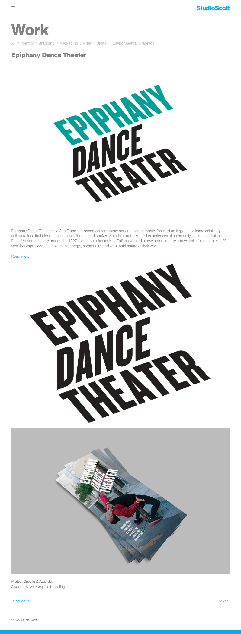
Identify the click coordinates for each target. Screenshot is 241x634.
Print (87, 44)
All (13, 44)
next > (224, 601)
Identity (27, 44)
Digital (101, 44)
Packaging (69, 44)
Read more (20, 257)
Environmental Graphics (133, 44)
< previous (20, 601)
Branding (47, 44)
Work (29, 31)
